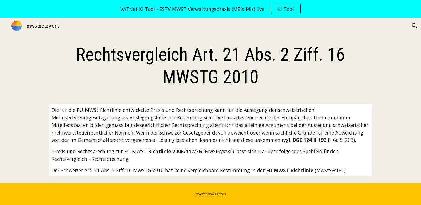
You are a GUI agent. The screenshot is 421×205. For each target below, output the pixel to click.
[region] (210, 9)
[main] (210, 66)
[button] (414, 25)
